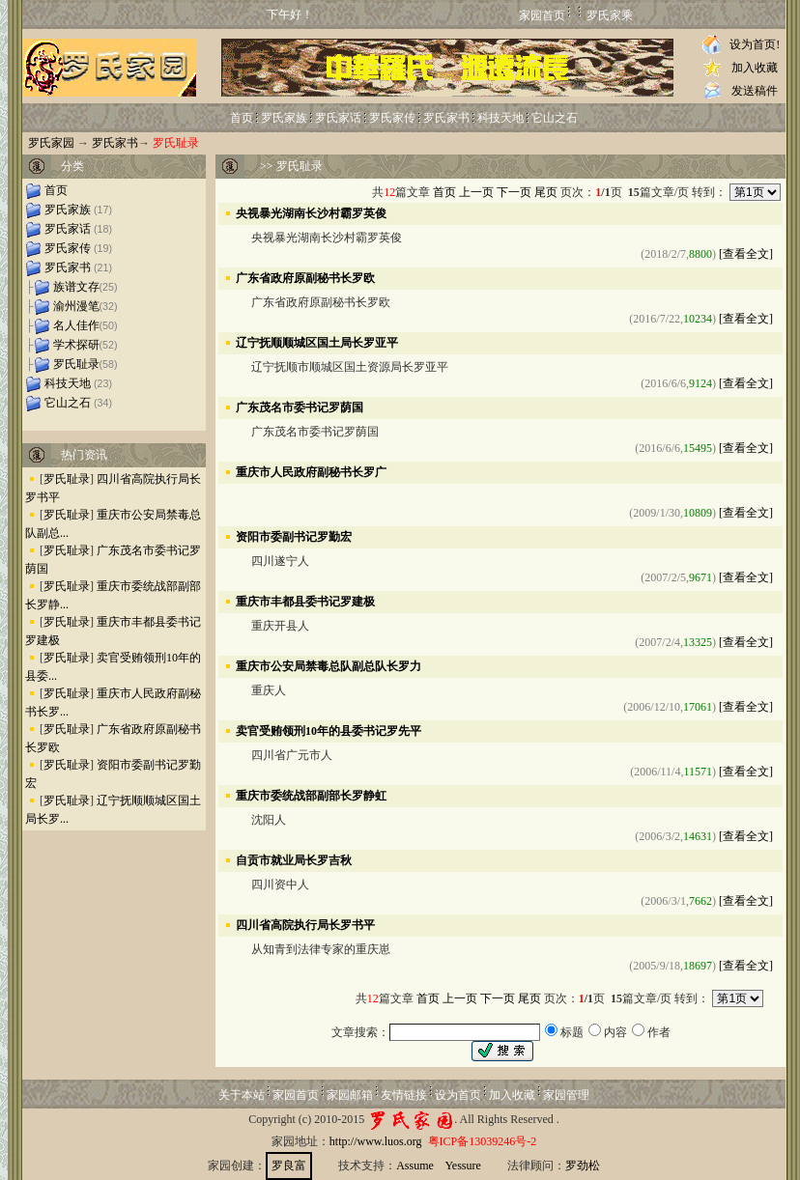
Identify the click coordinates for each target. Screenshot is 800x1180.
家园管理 (566, 1095)
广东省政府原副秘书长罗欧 (305, 277)
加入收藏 (754, 67)
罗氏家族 (284, 118)
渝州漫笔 (76, 306)
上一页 (476, 192)
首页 (241, 118)
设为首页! (754, 44)
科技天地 (500, 118)
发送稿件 (754, 91)
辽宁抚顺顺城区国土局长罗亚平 (317, 342)
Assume (415, 1165)
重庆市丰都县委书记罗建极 (305, 600)
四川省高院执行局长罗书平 (305, 924)
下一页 (514, 192)
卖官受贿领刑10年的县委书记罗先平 (328, 730)
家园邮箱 (350, 1095)
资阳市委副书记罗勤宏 (294, 536)
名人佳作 (76, 325)
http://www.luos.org (375, 1141)
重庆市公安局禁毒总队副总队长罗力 (328, 665)
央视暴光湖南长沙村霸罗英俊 (311, 212)
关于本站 (241, 1095)
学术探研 (76, 344)
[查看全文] (746, 254)
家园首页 (542, 15)
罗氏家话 (338, 118)
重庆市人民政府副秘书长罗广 (311, 471)
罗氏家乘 (609, 15)
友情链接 (404, 1095)
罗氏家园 (51, 143)
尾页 (545, 192)
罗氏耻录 (76, 364)
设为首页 (458, 1095)
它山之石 (554, 118)
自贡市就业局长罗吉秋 (294, 859)
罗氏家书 (446, 118)
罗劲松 (582, 1165)
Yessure (462, 1165)
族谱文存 (76, 287)
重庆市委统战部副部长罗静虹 (311, 794)
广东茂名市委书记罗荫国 (299, 406)
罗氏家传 (392, 118)
